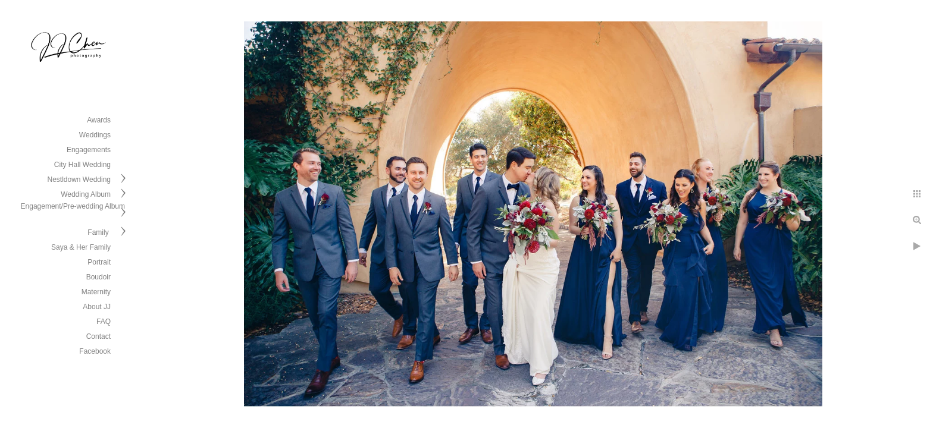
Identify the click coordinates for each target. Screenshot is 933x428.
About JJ (97, 307)
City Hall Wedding (82, 164)
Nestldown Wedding (79, 179)
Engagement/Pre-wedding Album (73, 206)
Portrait (99, 262)
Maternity (96, 292)
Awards (99, 120)
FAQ (103, 321)
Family (99, 232)
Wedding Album (86, 194)
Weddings (95, 135)
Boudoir (98, 277)
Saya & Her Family (81, 247)
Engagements (89, 150)
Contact (98, 336)
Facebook (95, 351)
